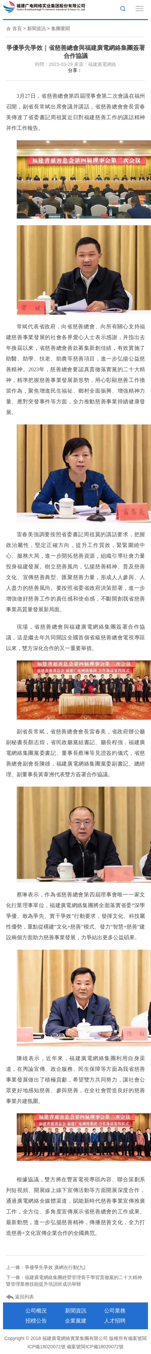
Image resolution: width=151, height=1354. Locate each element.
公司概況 (36, 1310)
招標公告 (36, 1321)
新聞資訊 (36, 28)
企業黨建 (75, 1321)
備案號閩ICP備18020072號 (95, 1346)
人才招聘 (115, 1321)
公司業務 (115, 1310)
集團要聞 (60, 28)
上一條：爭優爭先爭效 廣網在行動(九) (45, 1267)
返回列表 (20, 1297)
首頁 (17, 28)
